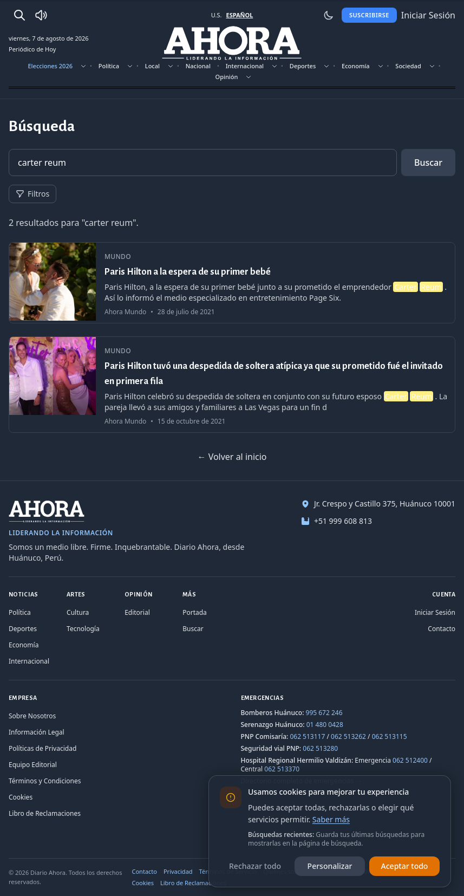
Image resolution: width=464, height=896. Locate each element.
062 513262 (348, 736)
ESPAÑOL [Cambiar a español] (239, 15)
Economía (356, 66)
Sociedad (408, 66)
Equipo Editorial (33, 764)
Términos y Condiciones (45, 780)
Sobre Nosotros (32, 715)
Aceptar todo (404, 866)
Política (109, 66)
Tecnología (83, 628)
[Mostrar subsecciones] (83, 66)
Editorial (137, 612)
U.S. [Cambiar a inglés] (216, 15)
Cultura (78, 612)
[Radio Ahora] (41, 15)
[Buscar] (19, 15)
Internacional (245, 66)
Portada (194, 612)
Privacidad (178, 871)
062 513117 (307, 736)
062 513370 (281, 769)
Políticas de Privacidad (42, 748)
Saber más (331, 819)
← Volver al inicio (231, 457)
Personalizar (330, 866)
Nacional (198, 66)
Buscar (428, 162)
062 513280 (320, 748)
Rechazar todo (255, 866)
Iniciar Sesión (435, 612)
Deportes (303, 66)
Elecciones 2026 (50, 66)
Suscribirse (369, 15)
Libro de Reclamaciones (45, 813)
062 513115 (389, 736)
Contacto (441, 628)
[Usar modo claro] (328, 15)
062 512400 (410, 760)
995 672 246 (324, 712)
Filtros (32, 194)
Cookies (20, 797)
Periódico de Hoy (32, 49)
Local (152, 66)
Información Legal (36, 732)
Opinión (226, 77)
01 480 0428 (324, 724)
